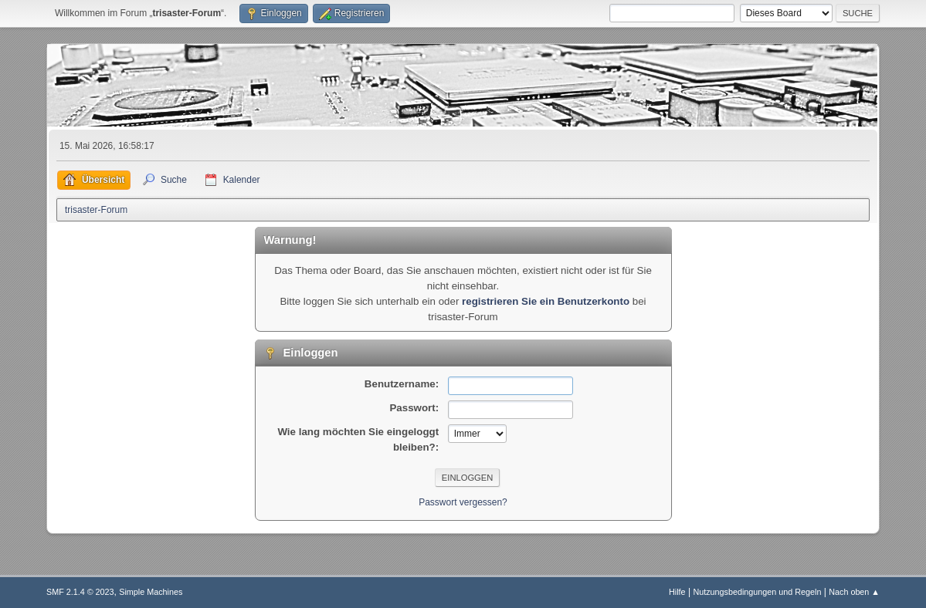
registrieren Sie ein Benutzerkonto (545, 301)
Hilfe (677, 591)
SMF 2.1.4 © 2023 (80, 591)
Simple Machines (150, 591)
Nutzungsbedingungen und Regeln (757, 591)
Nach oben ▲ (854, 591)
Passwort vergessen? (463, 502)
